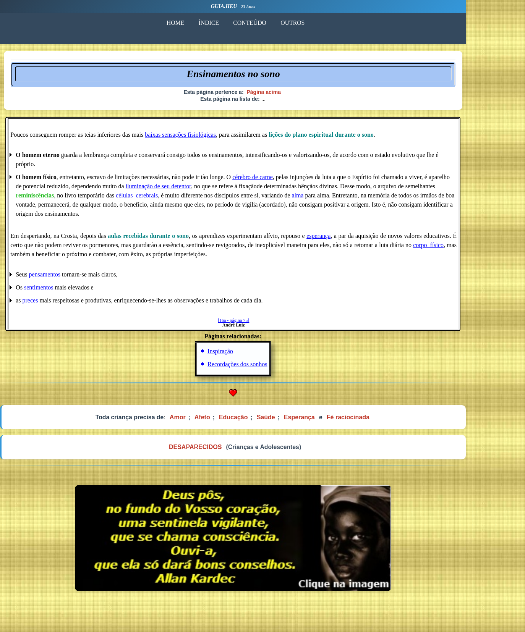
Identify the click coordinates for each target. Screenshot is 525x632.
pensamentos (75, 277)
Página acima (293, 94)
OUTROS (324, 22)
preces (60, 303)
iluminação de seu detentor (188, 189)
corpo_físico (457, 248)
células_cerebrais (167, 198)
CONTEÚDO (280, 22)
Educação (263, 420)
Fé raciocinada (378, 420)
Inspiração (250, 354)
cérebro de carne (282, 180)
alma (328, 198)
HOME (203, 22)
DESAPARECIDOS (224, 451)
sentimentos (68, 290)
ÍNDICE (237, 22)
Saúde (296, 420)
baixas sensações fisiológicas (210, 137)
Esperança (329, 420)
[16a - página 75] (263, 323)
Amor (207, 420)
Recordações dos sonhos (267, 367)
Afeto (232, 420)
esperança (348, 239)
